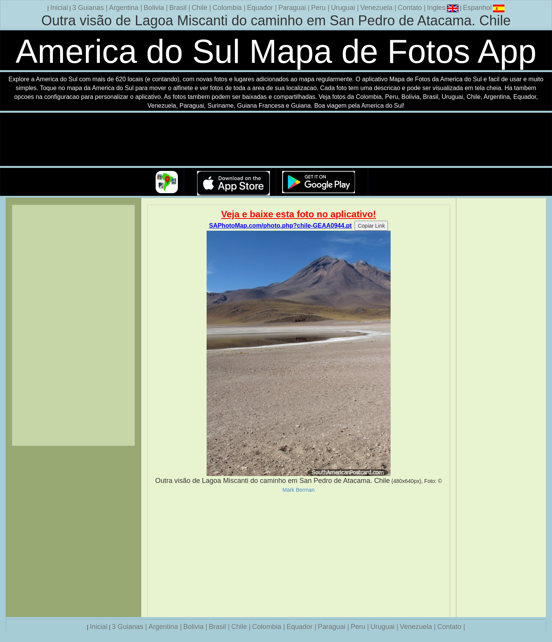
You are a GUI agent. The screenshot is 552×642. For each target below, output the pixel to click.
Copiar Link (371, 226)
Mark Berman (299, 490)
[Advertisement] (298, 555)
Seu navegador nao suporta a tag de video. (276, 140)
